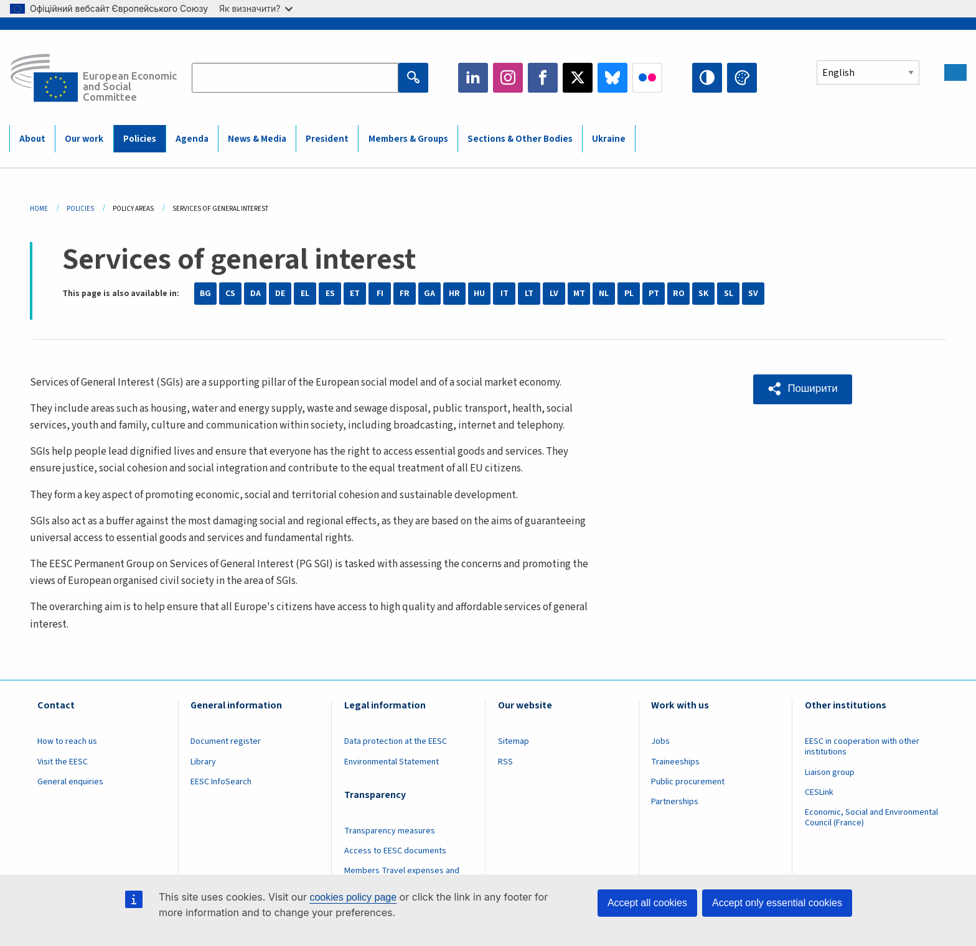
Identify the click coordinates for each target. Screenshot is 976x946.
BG (205, 293)
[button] (803, 389)
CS (230, 293)
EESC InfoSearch (220, 782)
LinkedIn (473, 78)
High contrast (707, 78)
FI (380, 293)
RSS (505, 762)
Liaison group (830, 772)
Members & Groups (408, 139)
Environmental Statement (391, 762)
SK (703, 293)
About (32, 139)
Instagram (508, 78)
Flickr (647, 78)
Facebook (543, 78)
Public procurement (688, 782)
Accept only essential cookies (777, 902)
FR (405, 293)
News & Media (257, 139)
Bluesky (612, 78)
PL (629, 293)
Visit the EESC (62, 762)
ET (355, 293)
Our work (84, 139)
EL (305, 293)
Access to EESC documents (395, 851)
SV (753, 293)
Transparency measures (389, 831)
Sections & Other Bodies (520, 139)
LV (554, 293)
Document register (225, 741)
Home (39, 208)
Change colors (742, 78)
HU (479, 293)
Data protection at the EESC (395, 741)
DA (255, 293)
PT (654, 293)
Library (203, 762)
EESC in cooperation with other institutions (862, 746)
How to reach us (67, 741)
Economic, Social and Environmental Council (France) (871, 817)
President (327, 139)
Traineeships (675, 762)
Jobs (660, 741)
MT (579, 293)
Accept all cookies (647, 902)
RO (679, 293)
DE (280, 293)
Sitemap (513, 741)
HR (454, 293)
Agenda (192, 139)
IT (504, 293)
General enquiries (70, 782)
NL (604, 293)
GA (429, 293)
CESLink (819, 792)
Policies (139, 139)
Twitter (578, 78)
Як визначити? (256, 8)
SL (728, 293)
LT (529, 293)
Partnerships (674, 801)
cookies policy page (352, 897)
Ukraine (609, 139)
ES (330, 293)
